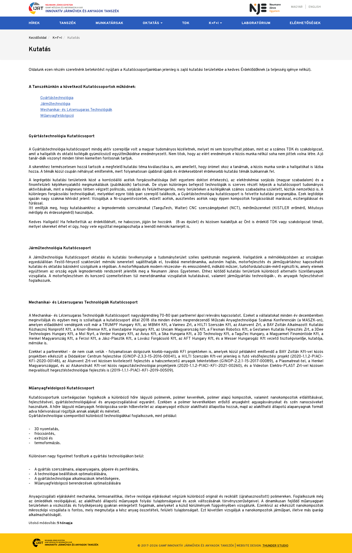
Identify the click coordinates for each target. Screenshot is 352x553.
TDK (185, 23)
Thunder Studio (275, 546)
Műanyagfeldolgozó (57, 115)
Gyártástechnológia (56, 98)
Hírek (34, 23)
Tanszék (67, 23)
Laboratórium (256, 23)
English (315, 7)
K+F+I (215, 23)
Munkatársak (109, 23)
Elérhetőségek (305, 23)
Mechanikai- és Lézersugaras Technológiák (76, 110)
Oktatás (153, 23)
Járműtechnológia (55, 104)
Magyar (297, 7)
